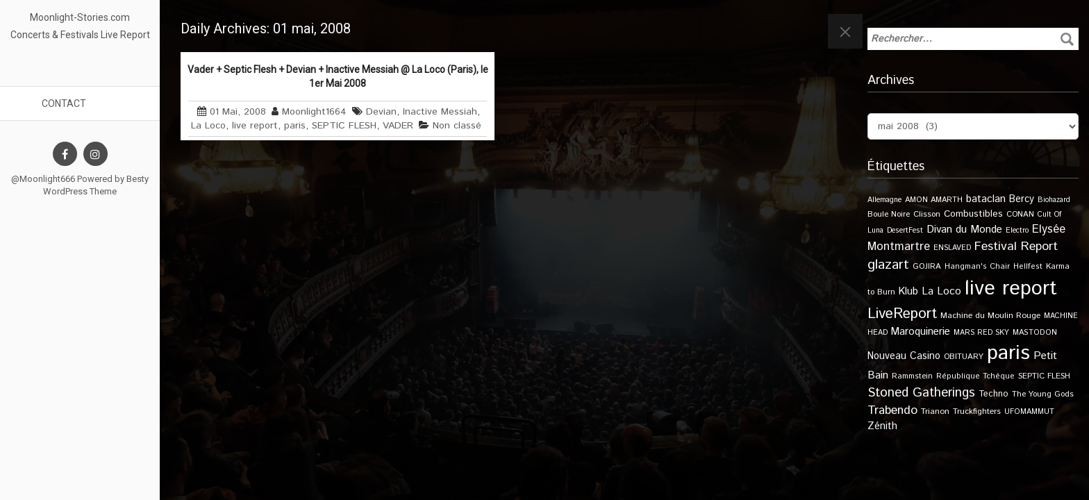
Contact (64, 103)
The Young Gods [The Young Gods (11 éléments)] (1043, 394)
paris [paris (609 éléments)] (1008, 353)
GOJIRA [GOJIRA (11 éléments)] (927, 266)
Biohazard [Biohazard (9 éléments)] (1054, 200)
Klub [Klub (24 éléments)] (908, 291)
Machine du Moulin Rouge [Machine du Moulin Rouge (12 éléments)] (990, 316)
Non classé (457, 126)
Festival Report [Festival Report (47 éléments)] (1016, 247)
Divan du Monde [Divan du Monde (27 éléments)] (964, 230)
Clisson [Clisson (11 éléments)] (926, 214)
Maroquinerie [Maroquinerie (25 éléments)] (920, 331)
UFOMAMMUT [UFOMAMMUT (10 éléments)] (1029, 411)
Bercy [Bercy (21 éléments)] (1021, 199)
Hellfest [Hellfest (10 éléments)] (1027, 266)
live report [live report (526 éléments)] (1011, 288)
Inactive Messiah (440, 112)
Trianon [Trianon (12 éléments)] (935, 411)
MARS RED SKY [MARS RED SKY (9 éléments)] (981, 332)
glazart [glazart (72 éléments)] (888, 265)
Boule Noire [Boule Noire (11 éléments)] (888, 214)
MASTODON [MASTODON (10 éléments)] (1035, 332)
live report (255, 126)
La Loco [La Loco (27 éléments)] (941, 291)
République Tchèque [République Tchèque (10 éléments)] (975, 376)
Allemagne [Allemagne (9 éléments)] (884, 200)
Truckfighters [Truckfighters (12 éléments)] (977, 411)
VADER (398, 126)
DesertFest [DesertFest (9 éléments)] (905, 230)
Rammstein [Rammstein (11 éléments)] (912, 376)
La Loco (208, 126)
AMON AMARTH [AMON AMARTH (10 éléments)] (934, 200)
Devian (381, 112)
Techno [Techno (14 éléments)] (993, 394)
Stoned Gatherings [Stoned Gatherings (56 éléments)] (921, 392)
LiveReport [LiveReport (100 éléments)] (902, 313)
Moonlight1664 (314, 112)
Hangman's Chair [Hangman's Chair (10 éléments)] (977, 266)
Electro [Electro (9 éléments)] (1017, 230)
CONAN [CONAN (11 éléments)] (1020, 214)
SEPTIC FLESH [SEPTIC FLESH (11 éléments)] (1044, 376)
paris (295, 126)
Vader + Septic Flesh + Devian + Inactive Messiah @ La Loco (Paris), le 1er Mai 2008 (338, 76)
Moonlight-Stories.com (80, 17)
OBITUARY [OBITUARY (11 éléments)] (963, 356)
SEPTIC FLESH (344, 126)
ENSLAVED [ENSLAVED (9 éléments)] (952, 247)
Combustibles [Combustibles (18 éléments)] (973, 214)
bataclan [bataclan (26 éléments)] (986, 199)
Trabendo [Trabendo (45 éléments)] (892, 410)
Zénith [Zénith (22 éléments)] (882, 426)
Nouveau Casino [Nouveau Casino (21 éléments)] (903, 356)
